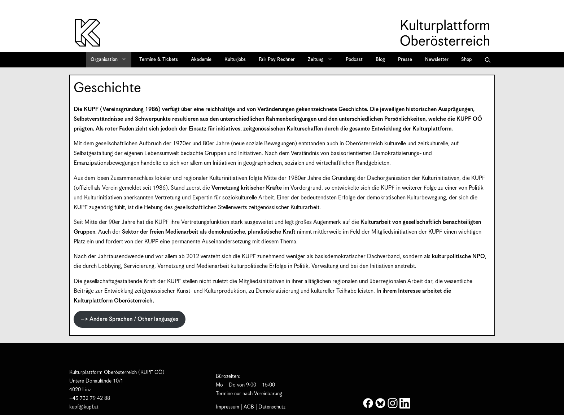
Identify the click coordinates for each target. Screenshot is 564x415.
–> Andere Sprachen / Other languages (129, 319)
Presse (405, 59)
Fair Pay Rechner (277, 59)
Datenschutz (271, 407)
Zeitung (322, 59)
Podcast (354, 59)
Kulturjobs (235, 59)
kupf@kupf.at (84, 407)
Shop (466, 59)
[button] (487, 60)
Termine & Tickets (158, 59)
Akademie (201, 59)
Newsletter (437, 59)
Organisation (111, 59)
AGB (249, 407)
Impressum (227, 407)
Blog (380, 59)
